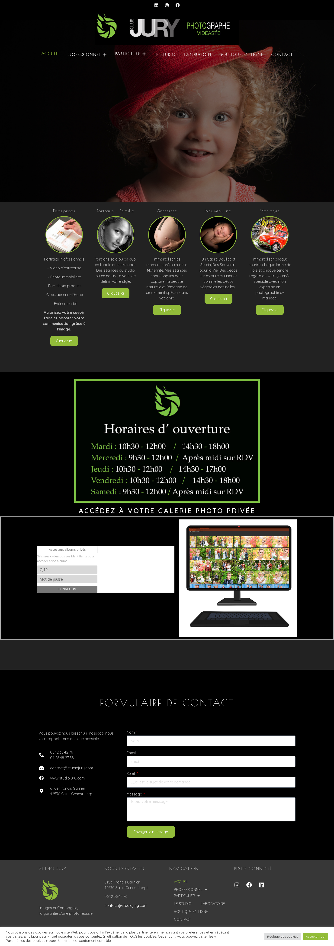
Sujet (131, 774)
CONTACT (282, 55)
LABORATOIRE (198, 55)
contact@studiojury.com (125, 905)
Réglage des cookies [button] (282, 936)
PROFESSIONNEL (87, 55)
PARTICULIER (130, 54)
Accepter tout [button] (315, 936)
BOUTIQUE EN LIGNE (241, 55)
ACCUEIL (50, 54)
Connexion (67, 589)
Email (132, 753)
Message (135, 794)
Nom (131, 732)
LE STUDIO (165, 55)
